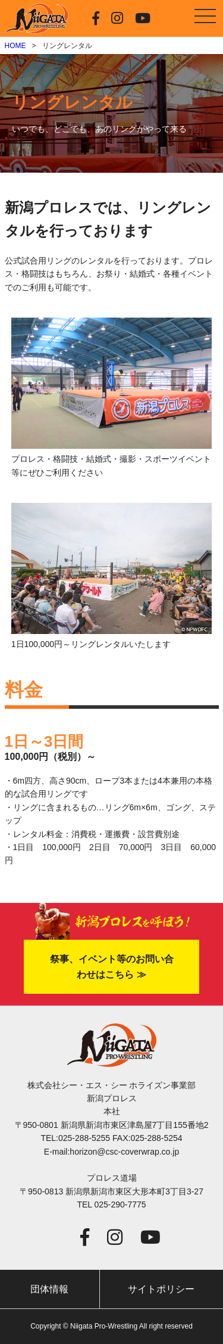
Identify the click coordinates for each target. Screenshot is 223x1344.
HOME (15, 46)
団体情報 (49, 1289)
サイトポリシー (161, 1289)
